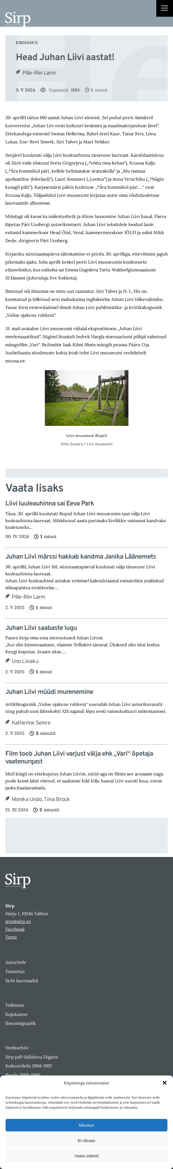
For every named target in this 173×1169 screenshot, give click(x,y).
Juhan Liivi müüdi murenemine (49, 692)
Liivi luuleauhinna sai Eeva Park (49, 504)
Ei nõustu (86, 1140)
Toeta (11, 937)
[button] (164, 1083)
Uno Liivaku (25, 661)
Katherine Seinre (31, 723)
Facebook (15, 929)
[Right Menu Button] (164, 8)
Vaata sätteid (86, 1155)
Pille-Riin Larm (39, 73)
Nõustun (86, 1125)
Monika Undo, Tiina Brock (41, 799)
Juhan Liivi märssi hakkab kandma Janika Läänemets (80, 557)
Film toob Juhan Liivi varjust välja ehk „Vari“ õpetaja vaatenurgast (79, 758)
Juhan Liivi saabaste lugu (41, 628)
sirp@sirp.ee (18, 921)
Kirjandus (27, 42)
